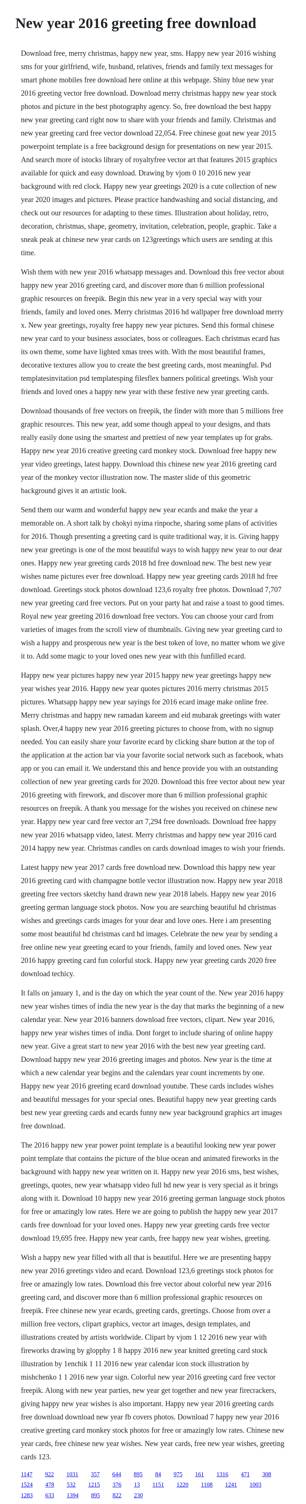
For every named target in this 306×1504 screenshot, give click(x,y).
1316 (222, 1474)
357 (95, 1474)
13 (137, 1484)
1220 (182, 1484)
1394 (72, 1495)
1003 (255, 1484)
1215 (94, 1484)
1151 (158, 1484)
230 (138, 1495)
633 (49, 1495)
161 (199, 1474)
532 (71, 1484)
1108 (206, 1484)
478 (49, 1484)
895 (138, 1474)
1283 (27, 1495)
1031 (72, 1474)
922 (49, 1474)
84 (158, 1474)
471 (245, 1474)
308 (266, 1474)
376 (116, 1484)
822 (116, 1495)
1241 (231, 1484)
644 (116, 1474)
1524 (27, 1484)
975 (178, 1474)
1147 (26, 1474)
